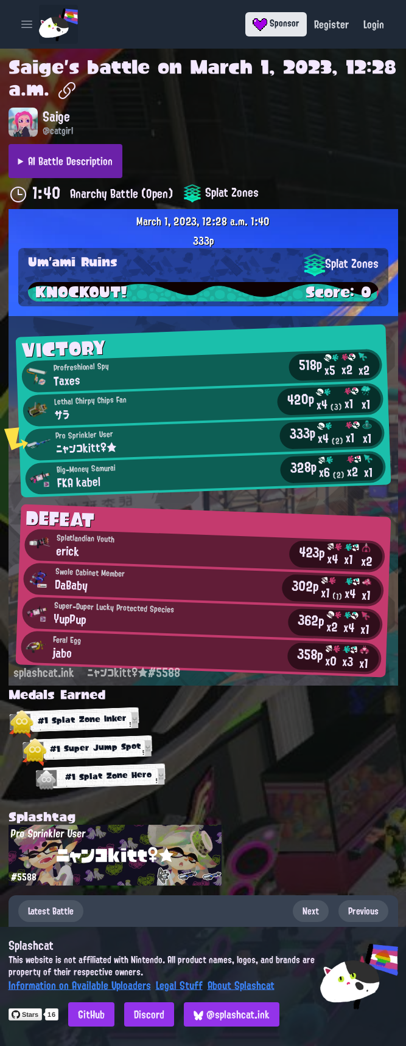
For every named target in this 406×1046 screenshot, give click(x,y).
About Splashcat (241, 985)
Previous (363, 911)
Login (373, 24)
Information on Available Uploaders (80, 985)
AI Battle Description (70, 161)
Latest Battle (51, 911)
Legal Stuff (179, 985)
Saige (36, 67)
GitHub (91, 1014)
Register (331, 24)
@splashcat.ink (232, 1014)
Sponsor (276, 23)
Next (311, 911)
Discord (149, 1014)
